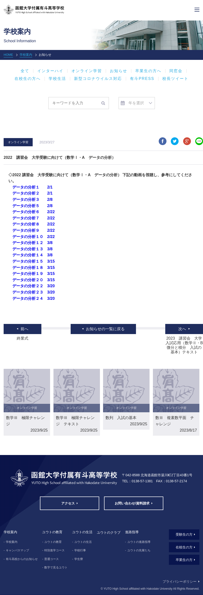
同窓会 (175, 71)
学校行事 (80, 550)
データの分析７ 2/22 (33, 218)
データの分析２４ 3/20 (33, 298)
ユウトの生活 (83, 542)
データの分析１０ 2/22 (33, 237)
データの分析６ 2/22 (33, 212)
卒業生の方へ (148, 71)
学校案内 (26, 54)
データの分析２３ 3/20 (33, 292)
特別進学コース (54, 550)
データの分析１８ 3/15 (33, 268)
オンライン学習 (86, 71)
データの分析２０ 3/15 (33, 280)
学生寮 (78, 559)
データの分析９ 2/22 (33, 230)
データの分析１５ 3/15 (33, 261)
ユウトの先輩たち (138, 550)
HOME (8, 54)
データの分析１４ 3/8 (32, 255)
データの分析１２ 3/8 (32, 243)
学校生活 (57, 79)
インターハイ (50, 71)
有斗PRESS (142, 79)
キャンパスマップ (17, 550)
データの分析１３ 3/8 (32, 249)
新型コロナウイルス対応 (98, 79)
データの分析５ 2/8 (32, 206)
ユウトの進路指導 (138, 542)
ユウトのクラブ (108, 532)
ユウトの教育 (53, 542)
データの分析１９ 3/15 (33, 274)
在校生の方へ (28, 79)
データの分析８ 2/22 (33, 224)
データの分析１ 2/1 (32, 187)
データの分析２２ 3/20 (33, 286)
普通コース (51, 559)
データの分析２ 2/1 (32, 193)
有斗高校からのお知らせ (22, 559)
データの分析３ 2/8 (32, 199)
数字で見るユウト (56, 567)
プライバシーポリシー (179, 581)
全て (25, 71)
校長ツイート (175, 79)
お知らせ (118, 71)
